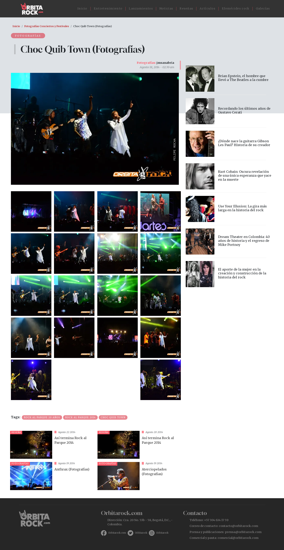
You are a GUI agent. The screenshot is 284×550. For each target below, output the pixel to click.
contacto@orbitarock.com (238, 526)
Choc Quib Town (113, 417)
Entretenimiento (108, 8)
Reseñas (186, 8)
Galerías (263, 8)
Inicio (82, 8)
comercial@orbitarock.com (238, 538)
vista (52, 445)
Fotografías (28, 35)
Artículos (207, 8)
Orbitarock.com (117, 532)
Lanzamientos (141, 8)
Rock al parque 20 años (42, 417)
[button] (31, 211)
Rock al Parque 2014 (80, 417)
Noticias (166, 8)
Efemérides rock (235, 8)
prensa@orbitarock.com (243, 532)
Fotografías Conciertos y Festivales (46, 26)
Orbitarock (141, 532)
